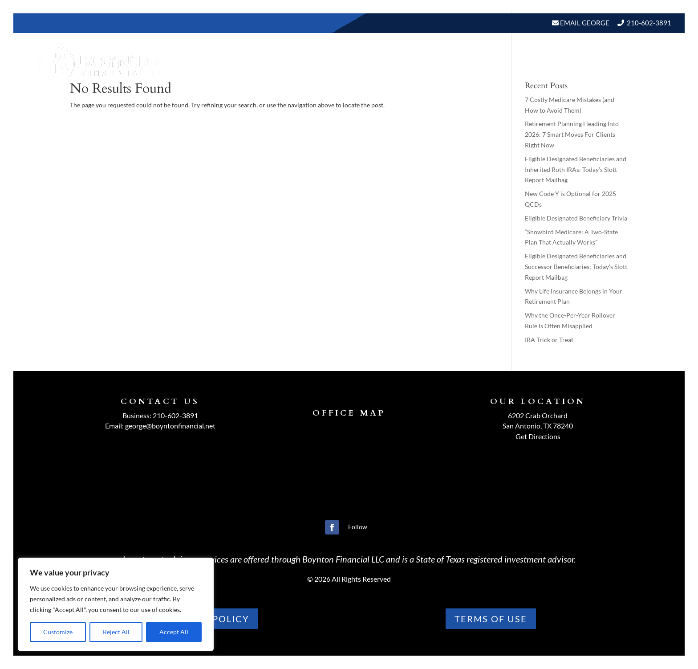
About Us (341, 61)
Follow (357, 526)
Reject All (116, 632)
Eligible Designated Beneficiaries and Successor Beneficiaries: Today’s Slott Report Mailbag (576, 266)
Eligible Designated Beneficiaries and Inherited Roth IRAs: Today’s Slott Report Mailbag (575, 169)
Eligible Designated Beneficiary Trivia (576, 218)
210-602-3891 (649, 23)
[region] (116, 604)
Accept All (173, 632)
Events (560, 61)
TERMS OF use (491, 618)
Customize (58, 632)
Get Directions (537, 436)
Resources (463, 61)
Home (301, 61)
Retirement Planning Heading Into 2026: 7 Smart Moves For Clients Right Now (572, 134)
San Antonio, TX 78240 (538, 425)
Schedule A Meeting (625, 61)
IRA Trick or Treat (549, 339)
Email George (584, 23)
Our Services (405, 61)
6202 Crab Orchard (538, 415)
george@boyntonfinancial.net (170, 425)
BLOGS (515, 61)
